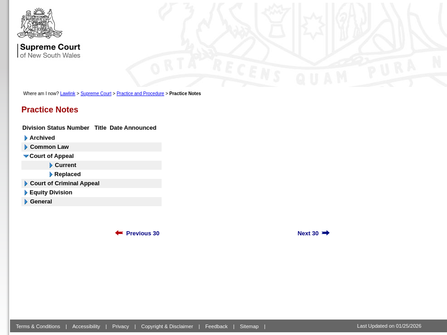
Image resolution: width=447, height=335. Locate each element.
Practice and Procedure (140, 93)
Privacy (120, 326)
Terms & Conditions (38, 326)
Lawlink (67, 93)
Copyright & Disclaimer (167, 326)
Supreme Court (96, 93)
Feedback (216, 326)
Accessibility (86, 326)
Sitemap (249, 326)
